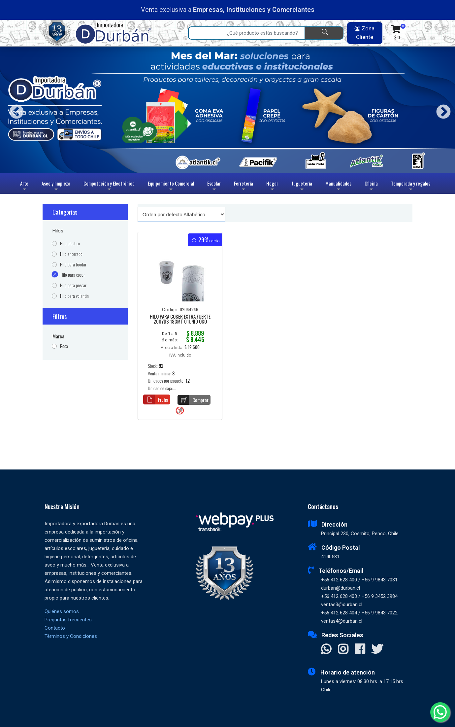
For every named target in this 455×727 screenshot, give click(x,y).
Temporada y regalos (410, 187)
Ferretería (243, 187)
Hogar (272, 187)
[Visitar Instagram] (343, 649)
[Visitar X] (377, 649)
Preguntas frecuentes (68, 620)
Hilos (57, 231)
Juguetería (301, 187)
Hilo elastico (70, 243)
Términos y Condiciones (71, 636)
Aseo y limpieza (56, 187)
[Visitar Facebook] (360, 649)
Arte (25, 187)
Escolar (214, 187)
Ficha (155, 399)
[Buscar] (324, 33)
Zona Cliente (364, 32)
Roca (64, 346)
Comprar (193, 400)
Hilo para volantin (74, 296)
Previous (14, 110)
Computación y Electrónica (109, 187)
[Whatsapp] (440, 712)
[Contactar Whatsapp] (326, 649)
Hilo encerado (71, 254)
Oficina (371, 187)
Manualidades (338, 187)
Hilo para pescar (73, 285)
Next (441, 110)
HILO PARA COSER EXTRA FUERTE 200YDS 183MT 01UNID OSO (180, 319)
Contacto (55, 628)
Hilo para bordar (73, 264)
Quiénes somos (62, 611)
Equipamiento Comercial (171, 187)
